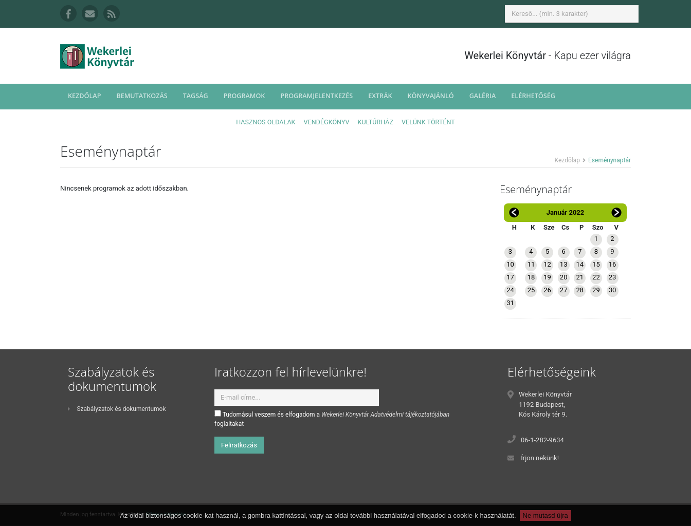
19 (547, 277)
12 (547, 264)
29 (596, 290)
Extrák (380, 95)
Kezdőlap (84, 95)
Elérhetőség (533, 95)
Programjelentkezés (316, 95)
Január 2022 (566, 212)
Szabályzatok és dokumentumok (117, 408)
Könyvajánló (431, 95)
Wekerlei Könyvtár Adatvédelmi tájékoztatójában (385, 414)
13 (564, 264)
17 (510, 277)
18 (531, 277)
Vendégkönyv (327, 122)
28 (580, 290)
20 (564, 277)
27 (564, 290)
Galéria (482, 95)
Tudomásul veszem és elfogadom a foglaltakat (331, 418)
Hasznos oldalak (265, 122)
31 (510, 303)
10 (510, 264)
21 (580, 277)
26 (547, 290)
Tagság (195, 95)
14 (580, 264)
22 (596, 277)
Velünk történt (428, 122)
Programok (244, 95)
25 (531, 290)
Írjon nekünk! (540, 458)
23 (612, 277)
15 (596, 264)
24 (510, 290)
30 (612, 290)
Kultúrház (375, 122)
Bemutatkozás (141, 95)
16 (612, 264)
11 (531, 264)
